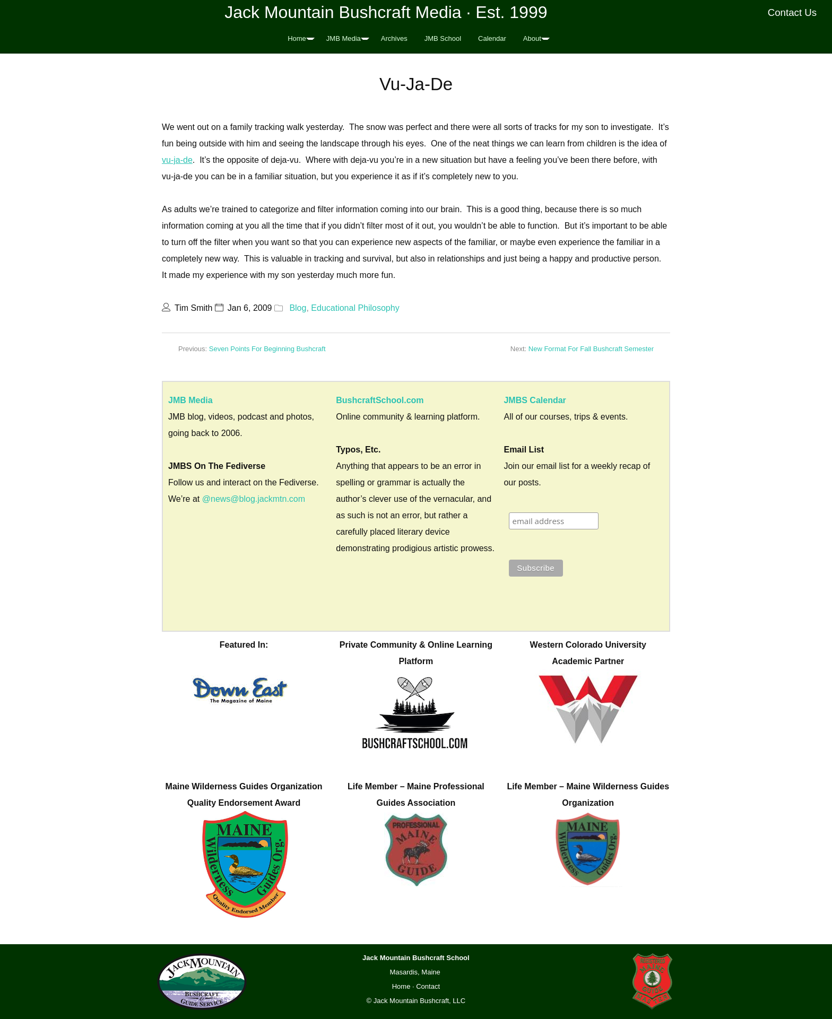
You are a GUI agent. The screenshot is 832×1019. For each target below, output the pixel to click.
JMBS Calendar (535, 400)
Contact (428, 986)
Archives (394, 38)
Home (297, 38)
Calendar (492, 38)
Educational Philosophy (355, 307)
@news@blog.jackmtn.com (253, 498)
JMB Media (343, 38)
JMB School (442, 38)
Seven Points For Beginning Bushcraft (267, 349)
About (532, 38)
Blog (297, 307)
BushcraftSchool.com (379, 400)
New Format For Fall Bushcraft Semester (591, 349)
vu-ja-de (177, 159)
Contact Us (792, 12)
